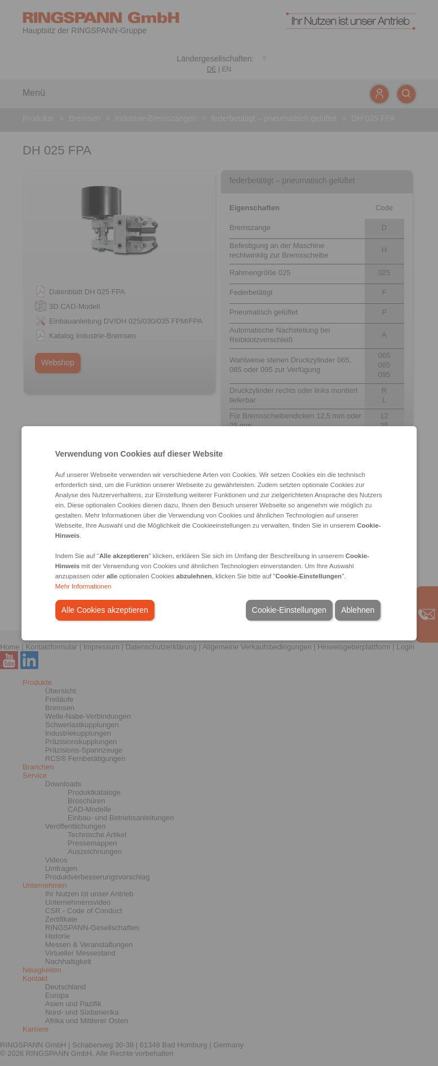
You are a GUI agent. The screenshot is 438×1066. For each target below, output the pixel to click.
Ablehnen (357, 609)
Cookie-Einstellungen (289, 609)
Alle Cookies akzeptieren (104, 609)
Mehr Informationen (83, 586)
